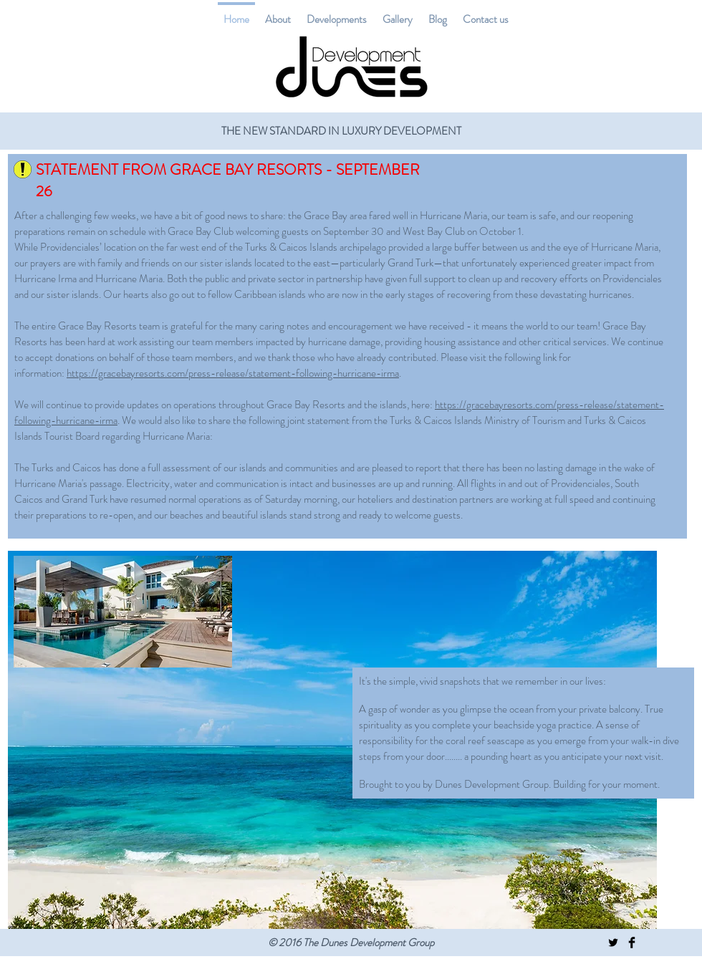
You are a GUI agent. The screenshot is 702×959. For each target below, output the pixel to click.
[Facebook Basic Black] (632, 942)
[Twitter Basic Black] (613, 942)
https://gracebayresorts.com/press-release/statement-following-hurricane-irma (233, 373)
